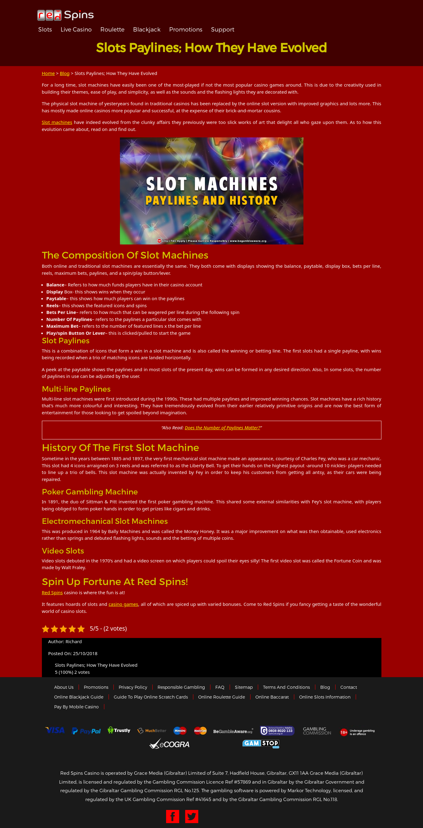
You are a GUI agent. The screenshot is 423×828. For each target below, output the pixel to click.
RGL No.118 (325, 799)
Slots (45, 29)
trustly (119, 730)
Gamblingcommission (317, 730)
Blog (65, 73)
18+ (359, 730)
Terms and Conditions (286, 687)
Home (48, 73)
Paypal (86, 731)
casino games (123, 604)
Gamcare (278, 731)
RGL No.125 (186, 790)
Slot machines (57, 122)
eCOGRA (169, 743)
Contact (348, 687)
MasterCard (200, 730)
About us (63, 687)
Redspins (65, 13)
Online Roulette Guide (221, 696)
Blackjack (147, 29)
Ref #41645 (198, 799)
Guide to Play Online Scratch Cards (151, 696)
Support (222, 29)
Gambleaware (233, 730)
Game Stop (261, 743)
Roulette (112, 29)
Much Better (151, 731)
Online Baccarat (272, 696)
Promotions (185, 29)
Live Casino (76, 29)
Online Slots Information (325, 696)
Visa (54, 730)
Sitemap (244, 687)
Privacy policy (133, 687)
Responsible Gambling (181, 687)
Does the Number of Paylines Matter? (222, 427)
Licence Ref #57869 (228, 782)
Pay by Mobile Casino (76, 706)
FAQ (219, 687)
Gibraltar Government (216, 743)
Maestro (180, 730)
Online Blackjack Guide (78, 696)
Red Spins (52, 592)
